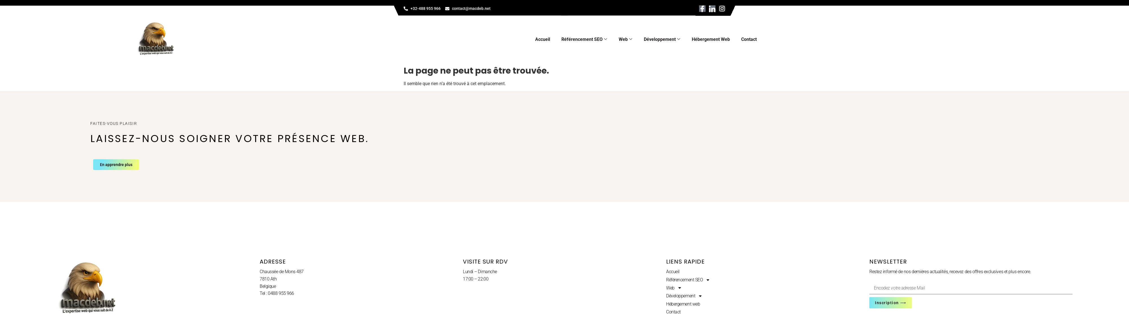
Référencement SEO (584, 39)
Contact (749, 39)
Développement (662, 39)
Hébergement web (711, 39)
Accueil (542, 39)
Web (625, 39)
